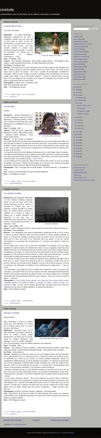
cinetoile (7, 10)
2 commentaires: (27, 301)
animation (77, 36)
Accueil (36, 420)
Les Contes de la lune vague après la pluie (53, 280)
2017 (77, 132)
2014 (77, 140)
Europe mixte (78, 74)
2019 (77, 92)
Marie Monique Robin (80, 172)
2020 (77, 89)
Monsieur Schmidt (11, 313)
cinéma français (79, 61)
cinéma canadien (79, 54)
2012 (77, 145)
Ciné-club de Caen (79, 167)
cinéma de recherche (80, 56)
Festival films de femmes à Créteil (84, 180)
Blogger (71, 432)
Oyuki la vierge (59, 282)
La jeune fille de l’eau (13, 26)
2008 (77, 156)
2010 (77, 151)
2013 (77, 143)
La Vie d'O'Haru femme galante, (25, 280)
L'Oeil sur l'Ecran (79, 170)
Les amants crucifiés (12, 193)
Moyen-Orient (78, 79)
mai (79, 117)
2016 (77, 134)
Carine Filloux (38, 159)
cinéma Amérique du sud (81, 44)
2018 (77, 95)
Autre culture (78, 39)
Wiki (17, 56)
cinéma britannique (16, 183)
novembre (81, 100)
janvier (80, 128)
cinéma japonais (15, 303)
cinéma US (13, 96)
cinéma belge (78, 49)
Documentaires (78, 71)
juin (79, 103)
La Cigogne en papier (43, 282)
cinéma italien (78, 64)
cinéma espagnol (79, 59)
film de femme (78, 77)
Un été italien (9, 106)
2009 (77, 154)
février (80, 125)
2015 (77, 137)
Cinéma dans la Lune (80, 177)
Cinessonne (77, 175)
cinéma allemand (79, 41)
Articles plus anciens (60, 420)
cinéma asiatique (79, 46)
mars (79, 123)
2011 (77, 148)
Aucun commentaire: (29, 94)
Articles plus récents (12, 420)
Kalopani (14, 278)
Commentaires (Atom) (19, 424)
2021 (77, 87)
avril (79, 120)
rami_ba (58, 432)
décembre (81, 97)
